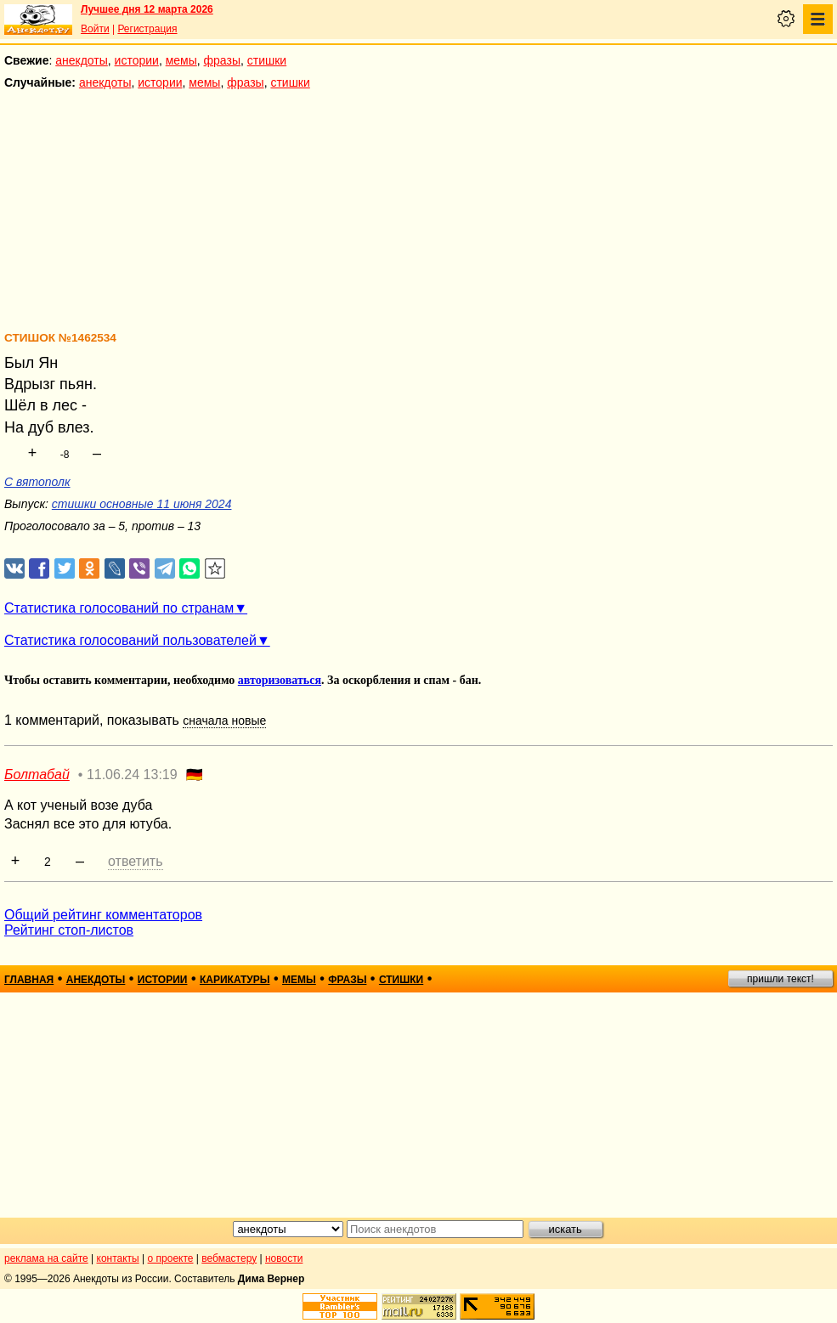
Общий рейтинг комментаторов (103, 914)
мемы (181, 60)
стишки (266, 60)
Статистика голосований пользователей (130, 640)
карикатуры (235, 980)
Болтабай (37, 774)
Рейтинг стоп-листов (68, 930)
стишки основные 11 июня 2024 (142, 504)
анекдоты (81, 60)
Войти (95, 29)
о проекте (171, 1258)
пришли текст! (780, 979)
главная (29, 980)
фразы (222, 60)
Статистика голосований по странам (119, 608)
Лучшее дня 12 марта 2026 (147, 9)
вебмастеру (229, 1258)
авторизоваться (279, 680)
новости (284, 1258)
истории (137, 60)
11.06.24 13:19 (132, 774)
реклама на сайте (46, 1258)
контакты (118, 1258)
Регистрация (147, 29)
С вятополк (37, 482)
